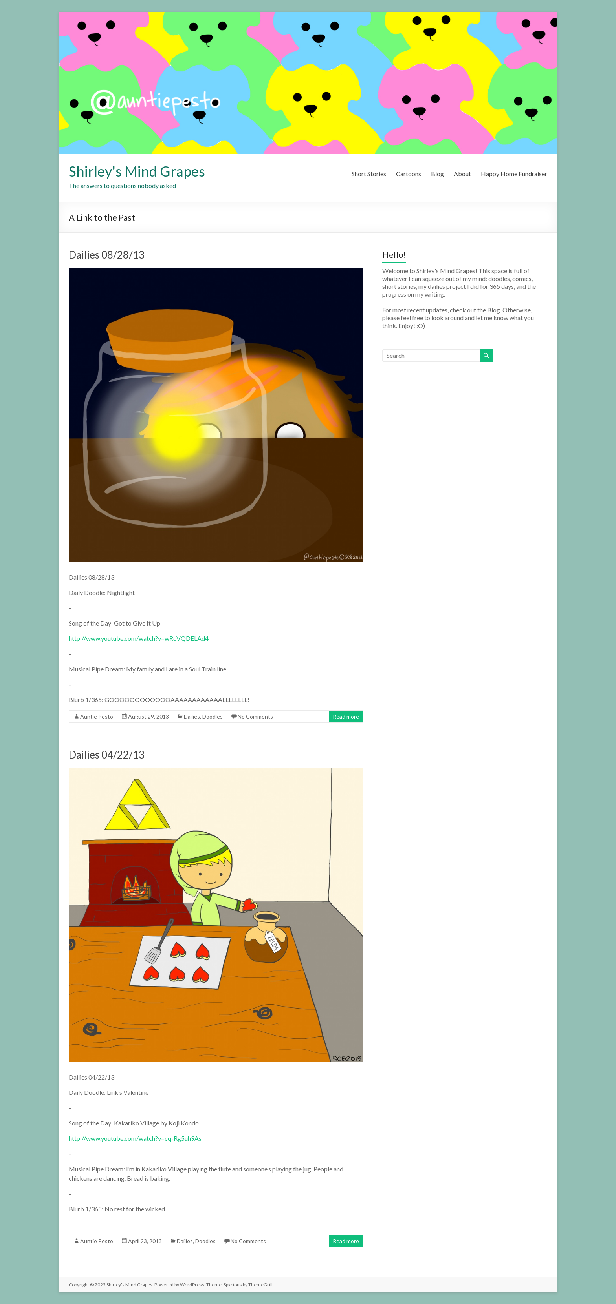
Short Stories (369, 173)
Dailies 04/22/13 (107, 754)
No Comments (255, 716)
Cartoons (408, 173)
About (462, 173)
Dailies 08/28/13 (107, 254)
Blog (437, 173)
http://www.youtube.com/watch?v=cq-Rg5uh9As (135, 1138)
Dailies (192, 716)
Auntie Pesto (96, 716)
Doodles (212, 716)
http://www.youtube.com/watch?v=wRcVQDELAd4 (139, 638)
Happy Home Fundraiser (514, 173)
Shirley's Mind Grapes (137, 171)
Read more (346, 716)
